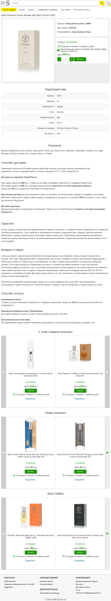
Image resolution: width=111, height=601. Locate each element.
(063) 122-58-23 (9, 581)
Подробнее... (31, 399)
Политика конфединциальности (88, 593)
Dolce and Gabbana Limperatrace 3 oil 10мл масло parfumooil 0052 (31, 374)
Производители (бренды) (50, 593)
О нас (78, 590)
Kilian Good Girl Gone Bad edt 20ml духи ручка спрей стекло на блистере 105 (80, 455)
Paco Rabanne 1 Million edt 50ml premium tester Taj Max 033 (80, 374)
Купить (80, 59)
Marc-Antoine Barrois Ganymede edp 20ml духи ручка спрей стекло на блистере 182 (31, 455)
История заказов (46, 581)
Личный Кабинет (46, 584)
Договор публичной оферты (87, 581)
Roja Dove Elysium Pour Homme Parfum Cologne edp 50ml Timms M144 (80, 536)
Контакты (79, 584)
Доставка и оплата (83, 587)
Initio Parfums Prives (81, 32)
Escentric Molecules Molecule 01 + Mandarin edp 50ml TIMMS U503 (31, 536)
